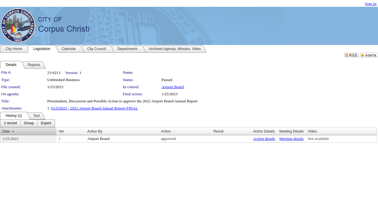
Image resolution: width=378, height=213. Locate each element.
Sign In (371, 3)
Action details (264, 138)
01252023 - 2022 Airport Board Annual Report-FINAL (94, 108)
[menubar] (27, 123)
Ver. (61, 131)
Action (166, 131)
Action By (94, 131)
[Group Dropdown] (28, 123)
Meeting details (291, 138)
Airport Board (173, 87)
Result (219, 131)
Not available (318, 138)
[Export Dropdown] (46, 123)
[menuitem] (10, 123)
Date (6, 131)
